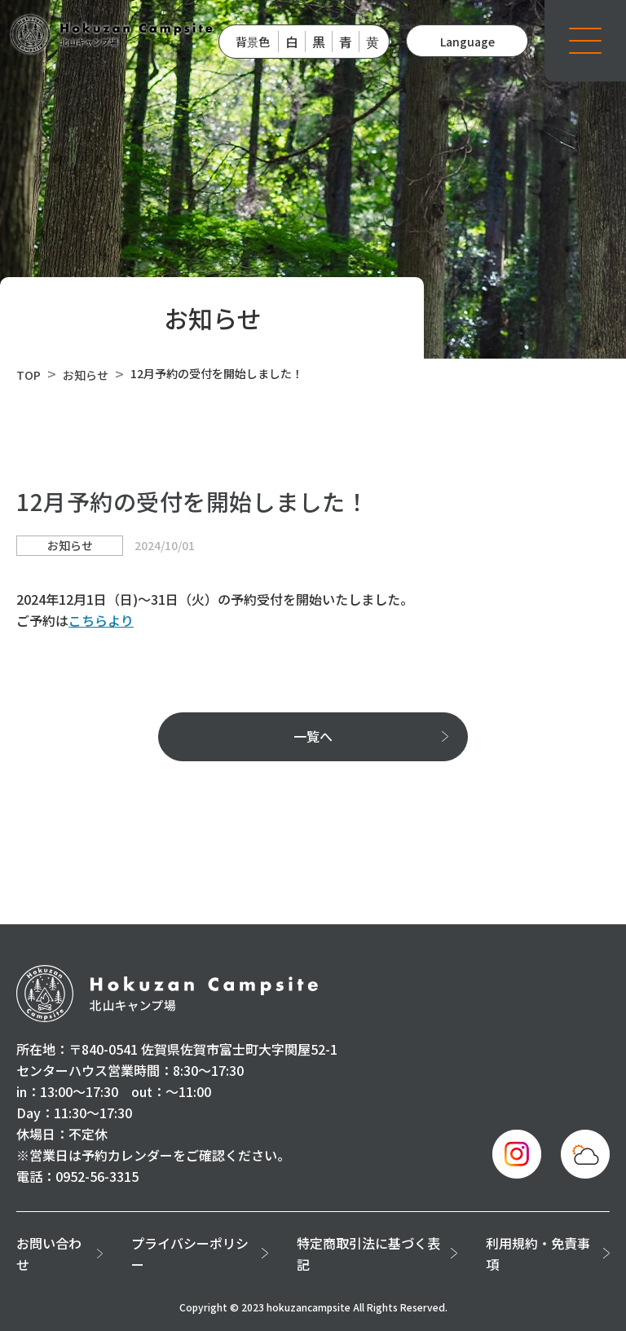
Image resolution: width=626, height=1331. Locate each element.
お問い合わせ (49, 1253)
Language (467, 41)
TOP (28, 375)
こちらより (101, 620)
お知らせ (85, 375)
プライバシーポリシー (190, 1253)
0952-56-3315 (97, 1176)
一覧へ (313, 736)
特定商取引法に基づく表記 (368, 1253)
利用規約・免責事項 (538, 1253)
